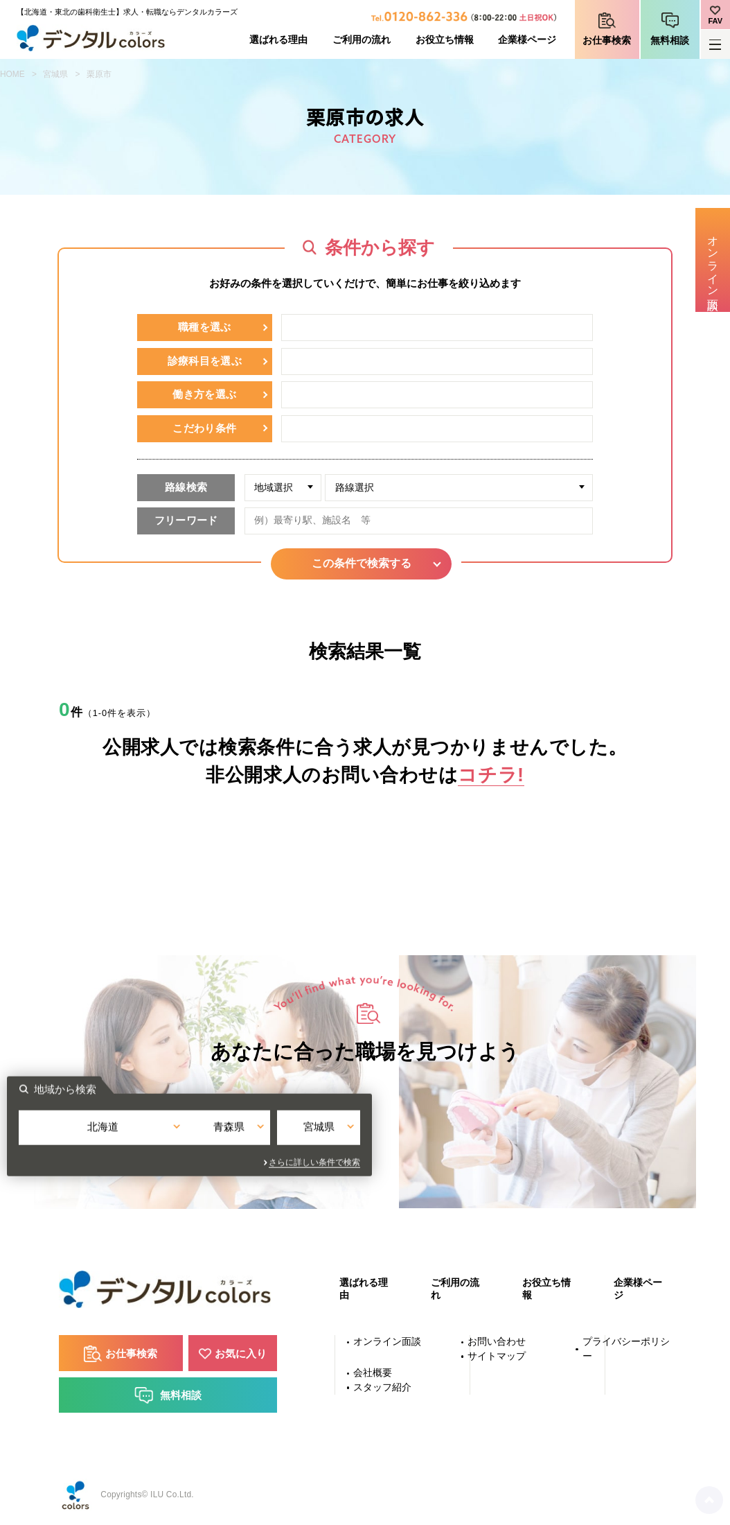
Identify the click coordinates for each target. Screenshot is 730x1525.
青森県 (365, 1138)
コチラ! (491, 774)
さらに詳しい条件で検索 (490, 1164)
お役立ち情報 (445, 40)
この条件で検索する (364, 563)
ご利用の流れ (361, 40)
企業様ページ (527, 40)
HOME (12, 74)
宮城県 (55, 74)
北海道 (248, 1138)
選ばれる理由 (278, 40)
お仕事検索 (606, 40)
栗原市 (99, 74)
